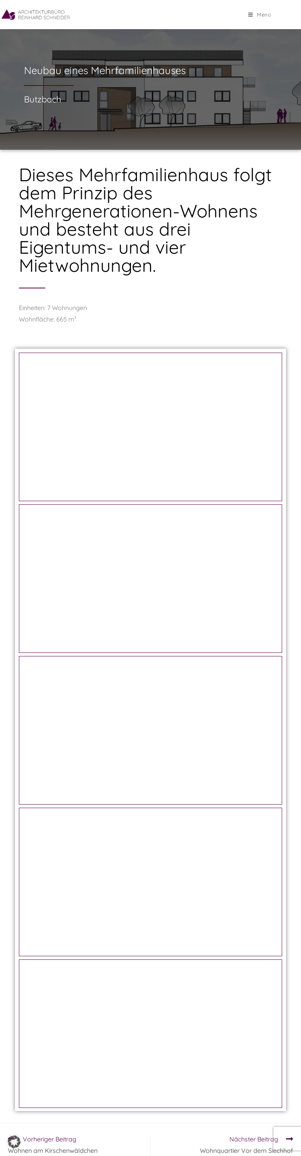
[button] (14, 1142)
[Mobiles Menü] (259, 14)
